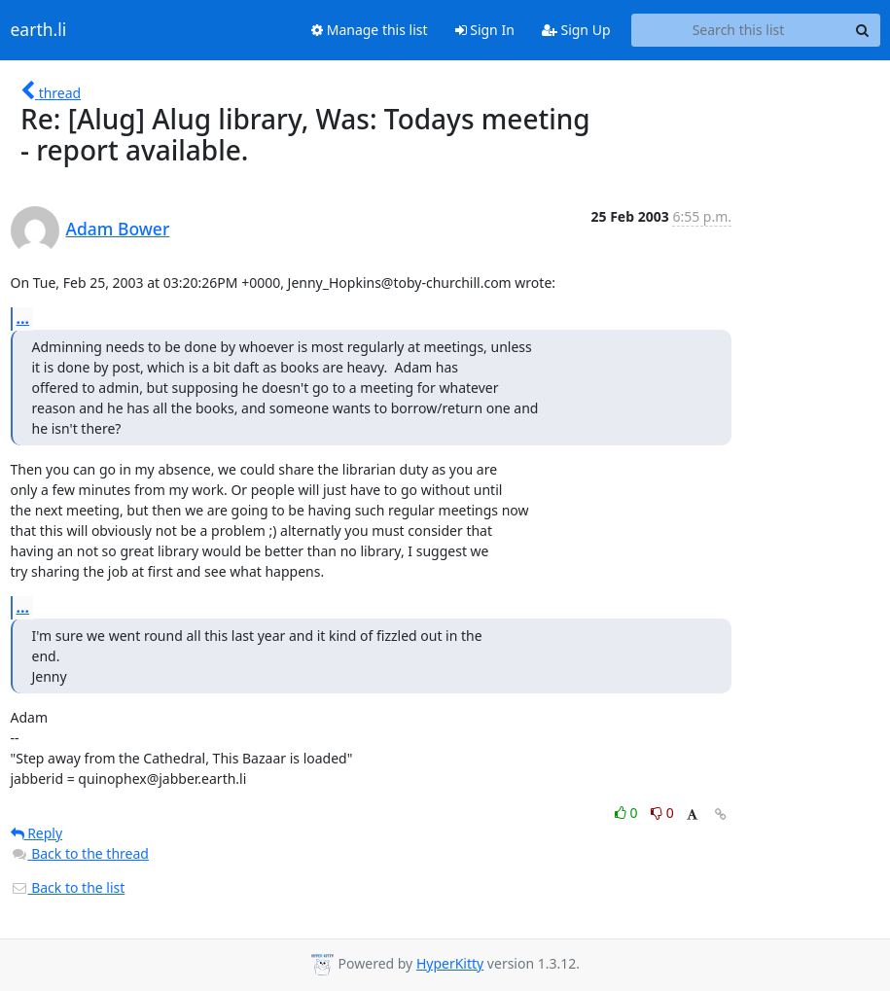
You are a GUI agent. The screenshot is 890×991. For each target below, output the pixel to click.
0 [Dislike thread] (662, 812)
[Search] (862, 30)
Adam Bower (118, 228)
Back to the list (68, 887)
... (23, 318)
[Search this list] (738, 30)
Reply (37, 833)
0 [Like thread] (628, 812)
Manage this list (369, 29)
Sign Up (576, 29)
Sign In (485, 29)
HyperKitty (449, 963)
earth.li (39, 30)
